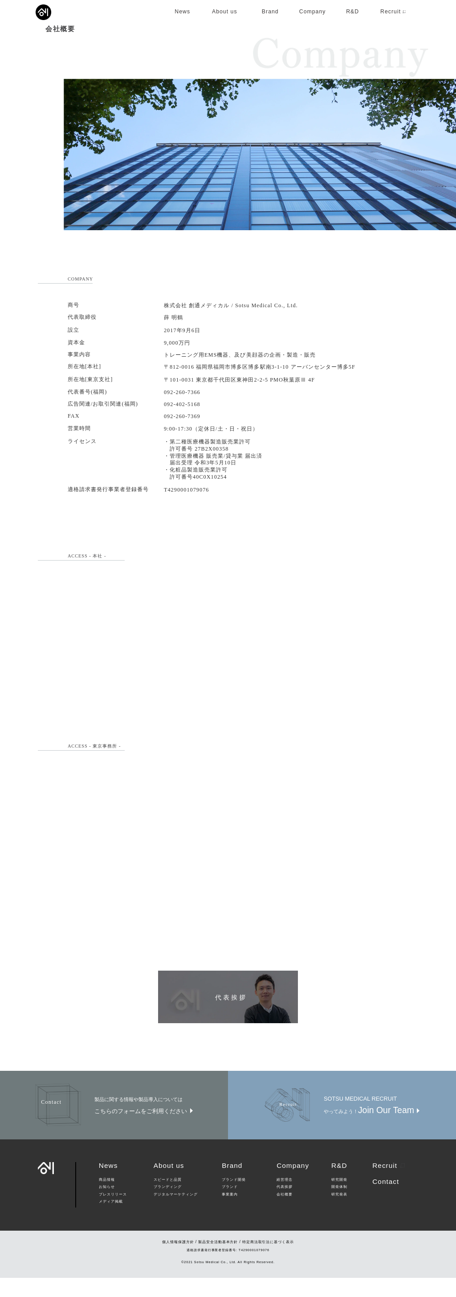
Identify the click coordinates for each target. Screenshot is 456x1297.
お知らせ (107, 1206)
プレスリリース (113, 1214)
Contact (385, 1200)
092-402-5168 (182, 423)
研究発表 (339, 1214)
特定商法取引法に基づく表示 (268, 1261)
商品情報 (107, 1199)
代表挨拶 (285, 1206)
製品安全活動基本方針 (218, 1261)
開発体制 (339, 1206)
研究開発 (339, 1199)
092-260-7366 (182, 411)
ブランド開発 (234, 1199)
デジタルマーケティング (176, 1214)
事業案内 (230, 1214)
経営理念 (285, 1199)
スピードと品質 (168, 1199)
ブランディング (168, 1206)
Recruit (388, 1184)
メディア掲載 (111, 1221)
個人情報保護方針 (178, 1261)
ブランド (230, 1206)
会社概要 (285, 1214)
